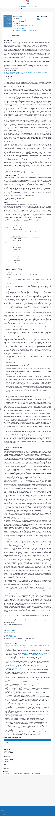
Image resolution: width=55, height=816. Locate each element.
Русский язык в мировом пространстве (25, 25)
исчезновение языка (11, 73)
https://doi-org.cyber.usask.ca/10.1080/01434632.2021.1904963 (29, 723)
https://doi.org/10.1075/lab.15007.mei (13, 691)
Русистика (27, 3)
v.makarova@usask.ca (10, 635)
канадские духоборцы (20, 73)
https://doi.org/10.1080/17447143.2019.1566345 (33, 654)
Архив (32, 8)
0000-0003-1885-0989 (12, 636)
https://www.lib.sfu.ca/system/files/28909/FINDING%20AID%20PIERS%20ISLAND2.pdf (23, 716)
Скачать (25, 744)
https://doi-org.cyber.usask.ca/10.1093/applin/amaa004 (17, 727)
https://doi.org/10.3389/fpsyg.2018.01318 (28, 687)
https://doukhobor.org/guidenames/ (13, 668)
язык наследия (16, 72)
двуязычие (28, 73)
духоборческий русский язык (30, 72)
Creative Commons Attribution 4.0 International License (28, 773)
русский (21, 72)
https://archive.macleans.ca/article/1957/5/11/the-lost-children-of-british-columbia (17, 616)
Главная (3, 10)
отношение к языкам (8, 72)
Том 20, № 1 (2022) (10, 10)
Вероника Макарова (9, 630)
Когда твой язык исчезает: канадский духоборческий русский (24, 10)
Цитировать (16, 35)
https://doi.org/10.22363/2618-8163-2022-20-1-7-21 (25, 30)
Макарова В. (19, 16)
